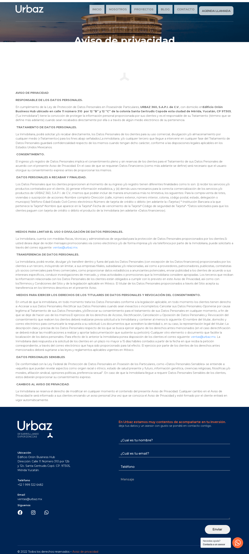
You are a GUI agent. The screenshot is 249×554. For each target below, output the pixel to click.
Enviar (217, 527)
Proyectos (143, 9)
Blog (164, 9)
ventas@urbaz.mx (65, 245)
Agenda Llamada (216, 9)
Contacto (185, 9)
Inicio (96, 9)
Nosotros (117, 9)
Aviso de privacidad (85, 549)
